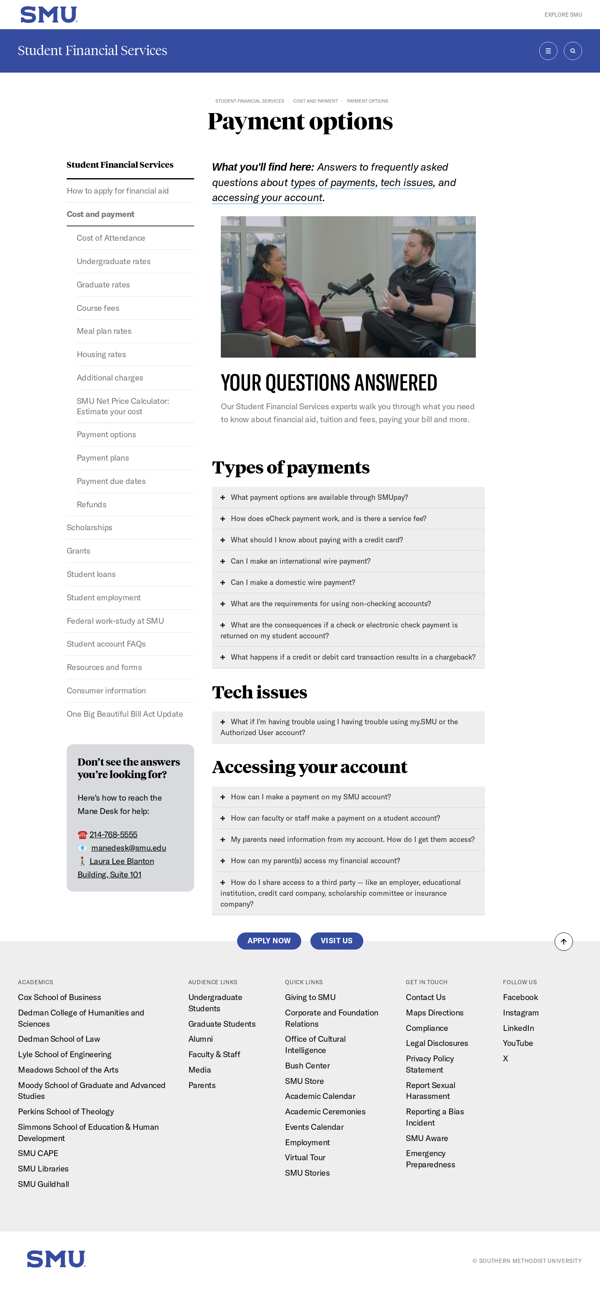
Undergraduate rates (114, 261)
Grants (78, 550)
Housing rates (101, 354)
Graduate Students (222, 1023)
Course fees (98, 307)
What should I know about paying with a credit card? (311, 539)
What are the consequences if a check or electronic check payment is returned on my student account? (339, 630)
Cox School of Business (59, 997)
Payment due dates (111, 481)
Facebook (520, 997)
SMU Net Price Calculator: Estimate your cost (123, 406)
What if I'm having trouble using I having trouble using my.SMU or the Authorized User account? (339, 727)
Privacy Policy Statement (430, 1064)
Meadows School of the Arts (68, 1069)
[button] (564, 941)
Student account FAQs (106, 643)
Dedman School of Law (59, 1038)
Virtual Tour (305, 1157)
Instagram (521, 1012)
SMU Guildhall (43, 1184)
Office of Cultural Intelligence (315, 1044)
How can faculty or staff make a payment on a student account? (330, 818)
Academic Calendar (320, 1096)
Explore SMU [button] (563, 14)
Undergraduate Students (215, 1002)
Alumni (200, 1038)
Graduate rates (103, 284)
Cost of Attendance (111, 237)
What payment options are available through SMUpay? (314, 497)
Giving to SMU (310, 997)
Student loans (91, 574)
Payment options (106, 434)
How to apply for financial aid (118, 190)
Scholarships (89, 527)
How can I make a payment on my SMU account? (305, 796)
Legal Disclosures (437, 1043)
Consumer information (106, 690)
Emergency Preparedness (430, 1158)
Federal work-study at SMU (115, 620)
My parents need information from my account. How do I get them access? (347, 839)
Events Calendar (314, 1126)
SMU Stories (307, 1172)
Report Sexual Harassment (430, 1090)
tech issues (406, 182)
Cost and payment (315, 101)
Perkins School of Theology (66, 1111)
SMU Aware (427, 1138)
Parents (202, 1085)
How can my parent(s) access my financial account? (310, 860)
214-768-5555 (114, 834)
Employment (307, 1142)
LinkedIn (518, 1028)
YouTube (518, 1043)
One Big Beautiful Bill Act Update (125, 713)
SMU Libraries (43, 1168)
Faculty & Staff (214, 1054)
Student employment (104, 597)
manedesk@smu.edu (128, 847)
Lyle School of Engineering (64, 1054)
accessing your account (267, 197)
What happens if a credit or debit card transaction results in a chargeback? (347, 657)
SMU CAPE (38, 1153)
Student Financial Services (93, 50)
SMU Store (304, 1081)
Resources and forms (104, 667)
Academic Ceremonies (325, 1111)
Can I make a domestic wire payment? (287, 582)
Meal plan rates (104, 330)
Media (199, 1069)
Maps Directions (435, 1012)
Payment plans (103, 457)
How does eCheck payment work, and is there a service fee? (323, 518)
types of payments (332, 182)
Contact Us (425, 997)
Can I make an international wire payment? (295, 561)
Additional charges (110, 377)
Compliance (427, 1028)
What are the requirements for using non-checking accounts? (325, 603)
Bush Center (307, 1065)
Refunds (92, 504)
